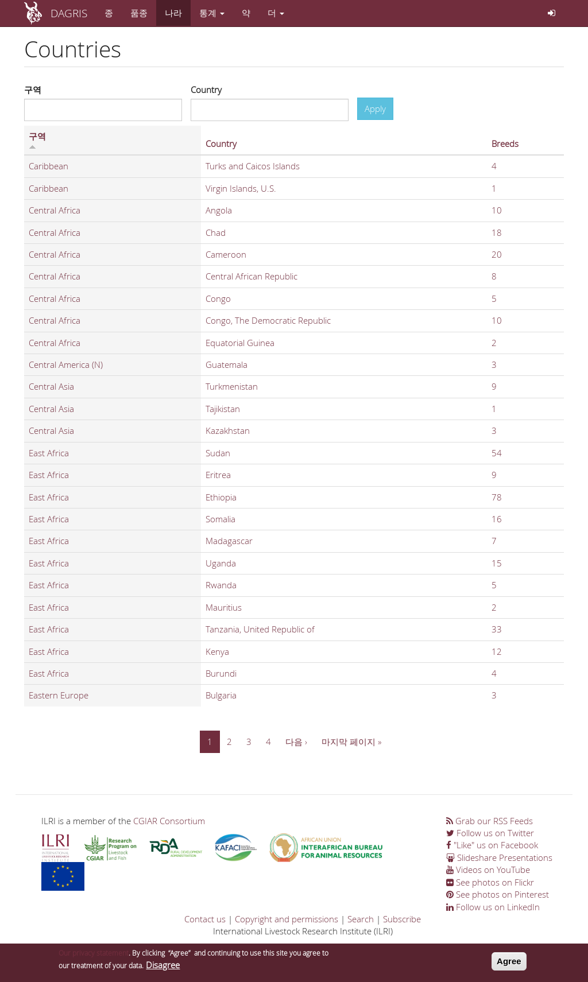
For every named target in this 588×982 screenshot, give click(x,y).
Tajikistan (223, 408)
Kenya (217, 651)
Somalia (220, 519)
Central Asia (51, 386)
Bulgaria (221, 695)
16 (497, 519)
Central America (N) (66, 364)
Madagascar (229, 540)
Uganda (221, 563)
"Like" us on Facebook (492, 845)
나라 (173, 12)
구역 (32, 89)
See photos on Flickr (490, 882)
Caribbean (48, 166)
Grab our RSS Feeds (489, 820)
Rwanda (221, 585)
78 (497, 497)
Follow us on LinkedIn (493, 907)
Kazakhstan (228, 430)
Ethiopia (221, 497)
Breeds (505, 143)
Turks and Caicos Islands (253, 166)
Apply (375, 108)
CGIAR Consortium (169, 820)
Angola (219, 210)
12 (497, 651)
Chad (216, 232)
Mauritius (224, 607)
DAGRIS (69, 13)
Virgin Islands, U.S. (241, 188)
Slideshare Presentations (499, 857)
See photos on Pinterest (497, 894)
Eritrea (218, 474)
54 (497, 453)
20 (497, 254)
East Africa (49, 453)
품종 (139, 12)
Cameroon (226, 254)
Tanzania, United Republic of (260, 629)
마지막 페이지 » (351, 741)
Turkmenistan (232, 386)
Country (206, 89)
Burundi (221, 673)
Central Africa (54, 210)
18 (497, 232)
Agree (509, 964)
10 (497, 210)
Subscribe (402, 919)
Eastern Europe (58, 695)
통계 (212, 12)
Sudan (218, 453)
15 (497, 563)
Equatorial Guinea (240, 342)
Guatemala (226, 364)
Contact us (205, 919)
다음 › (296, 741)
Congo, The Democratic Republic (268, 320)
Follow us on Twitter (490, 833)
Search (360, 919)
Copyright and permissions (286, 919)
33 (497, 629)
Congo (218, 298)
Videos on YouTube (488, 869)
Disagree (163, 967)
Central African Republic (251, 276)
